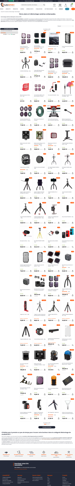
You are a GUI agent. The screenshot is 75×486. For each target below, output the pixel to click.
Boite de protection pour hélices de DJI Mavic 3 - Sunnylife (66, 389)
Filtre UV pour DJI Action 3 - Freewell (39, 120)
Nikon (48, 483)
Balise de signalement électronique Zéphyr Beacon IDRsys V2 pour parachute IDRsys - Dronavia (67, 120)
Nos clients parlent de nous (7, 482)
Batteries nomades (66, 485)
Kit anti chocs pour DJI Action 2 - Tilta (67, 47)
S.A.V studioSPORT (20, 480)
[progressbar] (47, 30)
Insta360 (49, 485)
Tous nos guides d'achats (38, 479)
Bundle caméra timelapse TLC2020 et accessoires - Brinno (39, 289)
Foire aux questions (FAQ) (37, 477)
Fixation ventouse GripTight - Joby (39, 168)
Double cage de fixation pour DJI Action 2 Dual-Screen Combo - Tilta (25, 265)
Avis (27, 48)
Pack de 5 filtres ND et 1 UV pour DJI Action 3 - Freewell (25, 120)
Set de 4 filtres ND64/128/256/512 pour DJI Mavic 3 (39, 46)
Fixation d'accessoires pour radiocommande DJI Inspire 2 (67, 413)
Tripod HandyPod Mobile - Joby (67, 192)
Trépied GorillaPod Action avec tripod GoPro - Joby (39, 217)
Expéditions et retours (21, 479)
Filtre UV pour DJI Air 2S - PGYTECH (52, 144)
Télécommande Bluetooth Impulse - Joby (53, 217)
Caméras (64, 480)
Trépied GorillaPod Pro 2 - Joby (53, 192)
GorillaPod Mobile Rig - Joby (25, 71)
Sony (48, 480)
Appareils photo (65, 482)
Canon (48, 482)
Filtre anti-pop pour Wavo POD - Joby (25, 95)
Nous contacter (36, 480)
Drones (63, 477)
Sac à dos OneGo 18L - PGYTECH (24, 364)
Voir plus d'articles (46, 427)
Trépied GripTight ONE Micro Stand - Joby (67, 144)
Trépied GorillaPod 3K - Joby (25, 339)
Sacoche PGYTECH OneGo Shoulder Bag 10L (67, 71)
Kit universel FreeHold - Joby (53, 95)
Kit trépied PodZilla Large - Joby (67, 168)
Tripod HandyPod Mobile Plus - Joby (25, 217)
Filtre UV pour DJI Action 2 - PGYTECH (39, 389)
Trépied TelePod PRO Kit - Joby (53, 315)
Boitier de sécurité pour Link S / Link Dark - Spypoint (39, 144)
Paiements (19, 477)
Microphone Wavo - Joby (25, 240)
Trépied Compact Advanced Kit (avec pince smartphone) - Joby (39, 315)
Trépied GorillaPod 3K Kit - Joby (67, 289)
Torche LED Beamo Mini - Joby (39, 339)
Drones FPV (64, 479)
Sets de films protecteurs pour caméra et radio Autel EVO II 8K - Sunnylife (53, 120)
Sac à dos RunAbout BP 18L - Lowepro (53, 389)
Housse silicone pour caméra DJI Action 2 (67, 241)
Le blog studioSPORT (6, 483)
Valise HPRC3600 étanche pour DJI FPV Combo (39, 71)
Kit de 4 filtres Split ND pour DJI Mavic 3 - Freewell (53, 290)
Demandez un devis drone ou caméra (23, 482)
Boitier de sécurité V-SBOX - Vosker (25, 144)
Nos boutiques (5, 479)
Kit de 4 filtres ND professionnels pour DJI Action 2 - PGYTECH (52, 71)
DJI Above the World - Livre (53, 46)
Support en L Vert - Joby (24, 314)
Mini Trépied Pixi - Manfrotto (53, 412)
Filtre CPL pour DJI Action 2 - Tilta (25, 290)
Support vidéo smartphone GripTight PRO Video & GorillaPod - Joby (25, 192)
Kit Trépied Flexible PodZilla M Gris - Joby (53, 168)
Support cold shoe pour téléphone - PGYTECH (38, 413)
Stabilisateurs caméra (66, 483)
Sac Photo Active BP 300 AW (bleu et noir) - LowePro (67, 364)
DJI (48, 477)
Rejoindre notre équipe (6, 480)
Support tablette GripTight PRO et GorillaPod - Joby (39, 192)
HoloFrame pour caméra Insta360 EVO (67, 340)
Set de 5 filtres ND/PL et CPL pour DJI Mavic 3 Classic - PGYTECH (39, 95)
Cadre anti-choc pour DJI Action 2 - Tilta (39, 265)
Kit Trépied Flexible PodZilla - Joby (39, 241)
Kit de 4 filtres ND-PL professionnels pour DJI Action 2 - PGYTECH (24, 47)
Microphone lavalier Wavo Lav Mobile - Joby (67, 95)
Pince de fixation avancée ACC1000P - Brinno (25, 388)
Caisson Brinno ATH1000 (24, 167)
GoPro (48, 479)
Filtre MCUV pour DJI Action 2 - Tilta (67, 265)
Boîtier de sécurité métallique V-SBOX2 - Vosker (39, 364)
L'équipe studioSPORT (6, 477)
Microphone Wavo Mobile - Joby (53, 241)
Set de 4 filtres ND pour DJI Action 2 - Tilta (53, 265)
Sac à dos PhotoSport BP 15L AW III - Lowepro (53, 364)
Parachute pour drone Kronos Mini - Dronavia (53, 339)
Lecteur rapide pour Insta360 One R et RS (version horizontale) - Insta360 (25, 413)
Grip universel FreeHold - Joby (67, 216)
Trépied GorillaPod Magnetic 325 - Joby (67, 315)
